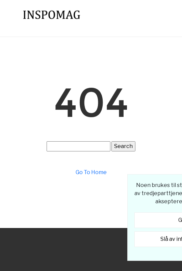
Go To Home (91, 172)
